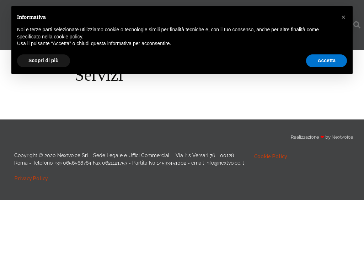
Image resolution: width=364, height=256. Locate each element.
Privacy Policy (31, 178)
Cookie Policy (270, 156)
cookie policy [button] (68, 36)
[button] (343, 17)
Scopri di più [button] (43, 60)
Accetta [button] (326, 60)
